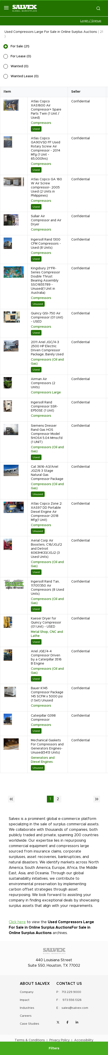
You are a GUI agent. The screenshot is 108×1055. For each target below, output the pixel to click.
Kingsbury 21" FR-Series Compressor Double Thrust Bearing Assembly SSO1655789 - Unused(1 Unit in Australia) (45, 280)
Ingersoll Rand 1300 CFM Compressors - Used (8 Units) (46, 243)
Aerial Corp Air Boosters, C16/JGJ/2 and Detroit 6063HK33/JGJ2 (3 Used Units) (46, 549)
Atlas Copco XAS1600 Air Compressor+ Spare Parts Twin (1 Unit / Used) (46, 109)
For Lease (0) (21, 56)
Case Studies (29, 1023)
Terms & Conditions (30, 1040)
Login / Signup (90, 20)
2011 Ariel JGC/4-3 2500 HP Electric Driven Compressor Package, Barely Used (47, 348)
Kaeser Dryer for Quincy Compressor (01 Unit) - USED (46, 622)
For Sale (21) (20, 46)
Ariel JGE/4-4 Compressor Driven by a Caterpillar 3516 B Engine (46, 657)
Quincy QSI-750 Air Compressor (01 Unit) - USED (47, 317)
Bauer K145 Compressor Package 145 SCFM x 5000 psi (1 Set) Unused (47, 694)
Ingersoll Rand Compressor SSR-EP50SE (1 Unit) (44, 406)
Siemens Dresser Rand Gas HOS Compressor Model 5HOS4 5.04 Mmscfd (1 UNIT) (46, 434)
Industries (27, 1008)
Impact (24, 1000)
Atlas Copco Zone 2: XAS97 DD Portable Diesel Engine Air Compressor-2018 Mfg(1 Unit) (46, 512)
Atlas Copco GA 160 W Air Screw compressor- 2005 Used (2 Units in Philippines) (46, 187)
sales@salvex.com (75, 1008)
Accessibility (83, 1040)
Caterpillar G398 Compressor (43, 717)
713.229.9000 (71, 992)
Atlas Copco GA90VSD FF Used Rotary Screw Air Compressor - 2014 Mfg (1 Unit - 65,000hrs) (45, 148)
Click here (17, 922)
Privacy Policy (59, 1040)
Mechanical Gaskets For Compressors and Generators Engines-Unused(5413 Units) (47, 746)
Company (27, 992)
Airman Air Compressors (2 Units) (43, 383)
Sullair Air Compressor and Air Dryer (46, 220)
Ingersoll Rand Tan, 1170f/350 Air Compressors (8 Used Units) (47, 587)
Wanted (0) (19, 66)
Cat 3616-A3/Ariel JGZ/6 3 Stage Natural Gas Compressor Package (47, 473)
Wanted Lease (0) (25, 76)
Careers (26, 1015)
